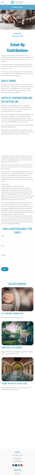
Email (2, 245)
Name (2, 236)
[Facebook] (13, 465)
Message (3, 255)
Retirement (17, 473)
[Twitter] (16, 465)
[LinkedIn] (19, 465)
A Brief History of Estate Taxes (14, 383)
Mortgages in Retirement (12, 347)
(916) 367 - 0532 (18, 455)
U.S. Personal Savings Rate (12, 313)
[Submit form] (4, 269)
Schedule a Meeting (17, 7)
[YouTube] (21, 465)
